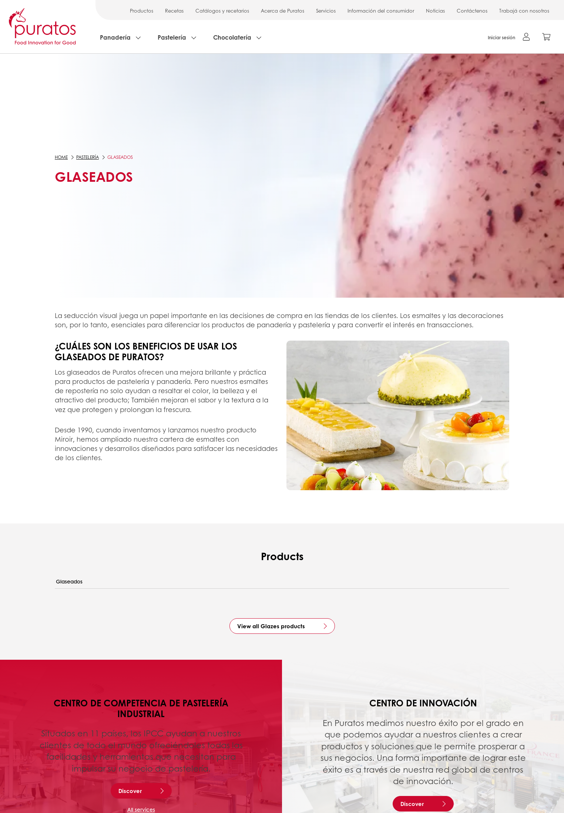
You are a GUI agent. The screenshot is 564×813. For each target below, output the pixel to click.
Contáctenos (472, 10)
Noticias (435, 10)
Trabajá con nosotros (524, 10)
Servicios (326, 10)
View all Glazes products (271, 626)
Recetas (174, 10)
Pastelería (172, 37)
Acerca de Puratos (282, 10)
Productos (141, 10)
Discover (130, 791)
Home (61, 157)
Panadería (115, 37)
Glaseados (69, 581)
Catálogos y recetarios (222, 10)
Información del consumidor (381, 10)
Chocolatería (232, 37)
